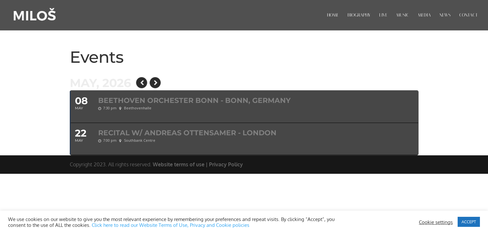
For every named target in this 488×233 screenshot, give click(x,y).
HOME (333, 15)
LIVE (383, 15)
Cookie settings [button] (436, 222)
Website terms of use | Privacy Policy (198, 164)
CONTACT (468, 15)
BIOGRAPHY (359, 15)
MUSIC (402, 15)
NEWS (445, 15)
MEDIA (424, 15)
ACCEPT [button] (469, 221)
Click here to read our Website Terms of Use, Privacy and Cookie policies (170, 225)
